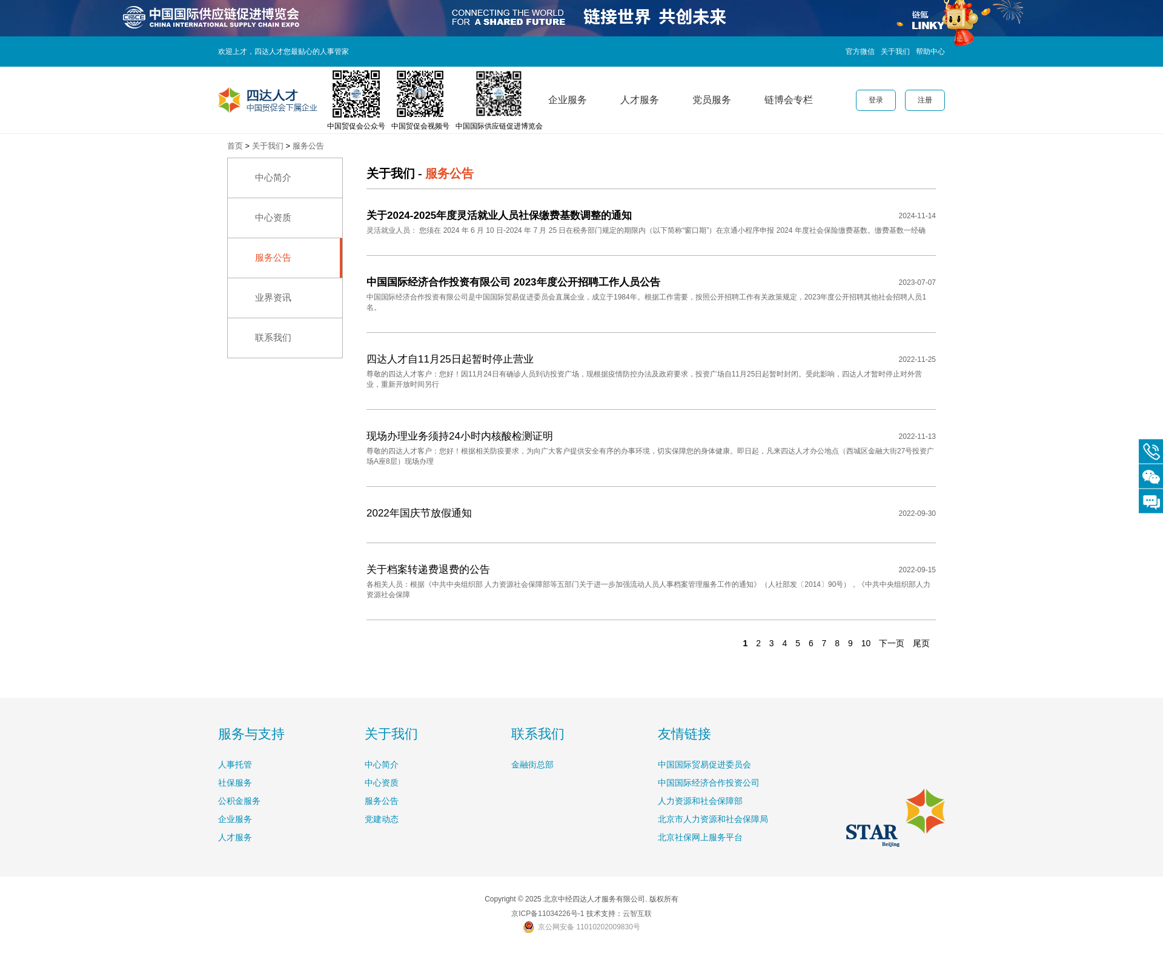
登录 (876, 100)
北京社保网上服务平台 (700, 837)
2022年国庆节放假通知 (419, 513)
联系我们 (273, 337)
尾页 (921, 643)
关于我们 (895, 51)
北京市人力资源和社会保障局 (713, 819)
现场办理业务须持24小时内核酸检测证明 (459, 436)
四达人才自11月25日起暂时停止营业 (450, 359)
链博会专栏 (788, 100)
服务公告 (308, 145)
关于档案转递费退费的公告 (428, 569)
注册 (925, 100)
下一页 (891, 643)
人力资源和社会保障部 (700, 801)
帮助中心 (930, 51)
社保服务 (235, 782)
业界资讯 (273, 297)
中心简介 (273, 177)
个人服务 (495, 100)
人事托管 (235, 764)
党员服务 (711, 100)
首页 (235, 145)
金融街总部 (532, 764)
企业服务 (567, 100)
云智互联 (637, 913)
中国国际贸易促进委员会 (704, 764)
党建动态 (382, 819)
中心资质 (273, 217)
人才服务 (639, 100)
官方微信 (860, 51)
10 (866, 643)
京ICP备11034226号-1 (547, 913)
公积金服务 (239, 801)
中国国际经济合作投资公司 (709, 782)
